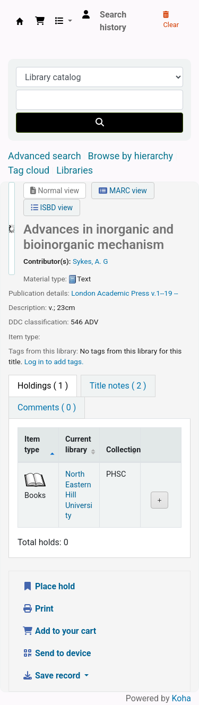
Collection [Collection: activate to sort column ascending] (123, 449)
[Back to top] (167, 672)
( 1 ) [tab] (43, 386)
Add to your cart (59, 631)
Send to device (56, 653)
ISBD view (52, 207)
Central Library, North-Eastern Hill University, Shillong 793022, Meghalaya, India (19, 21)
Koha (181, 698)
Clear (171, 20)
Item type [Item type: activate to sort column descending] (32, 444)
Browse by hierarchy (130, 155)
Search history (113, 21)
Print (38, 609)
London (83, 293)
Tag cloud (28, 170)
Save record (52, 675)
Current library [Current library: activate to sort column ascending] (78, 444)
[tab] (118, 386)
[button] (40, 21)
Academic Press (123, 293)
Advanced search (44, 155)
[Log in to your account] (86, 14)
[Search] (99, 123)
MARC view (122, 190)
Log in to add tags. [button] (54, 361)
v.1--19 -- (164, 293)
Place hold (48, 586)
